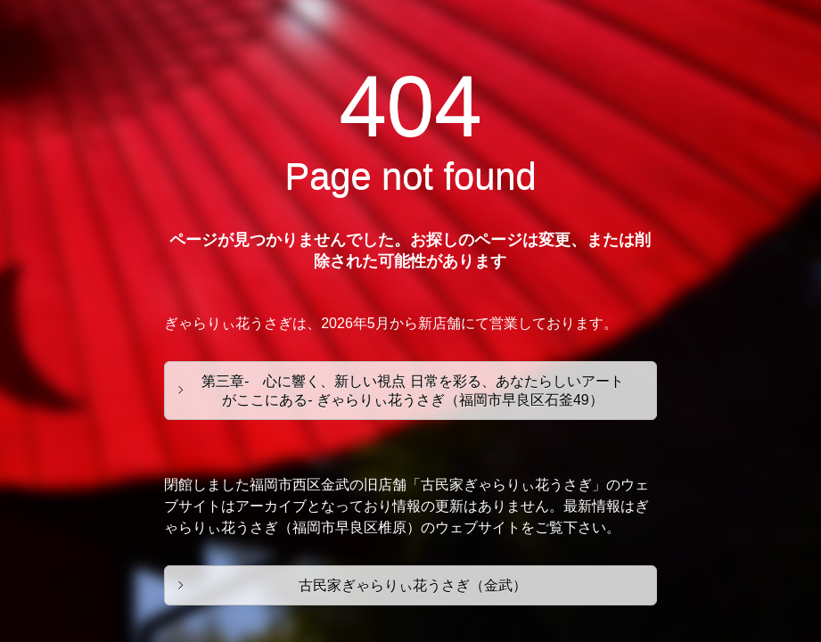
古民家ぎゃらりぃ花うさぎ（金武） (413, 585)
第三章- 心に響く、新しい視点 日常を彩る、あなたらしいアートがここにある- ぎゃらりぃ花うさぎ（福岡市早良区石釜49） (412, 390)
